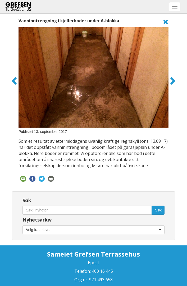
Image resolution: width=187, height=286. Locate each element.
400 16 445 (102, 271)
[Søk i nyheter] (87, 210)
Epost (93, 263)
